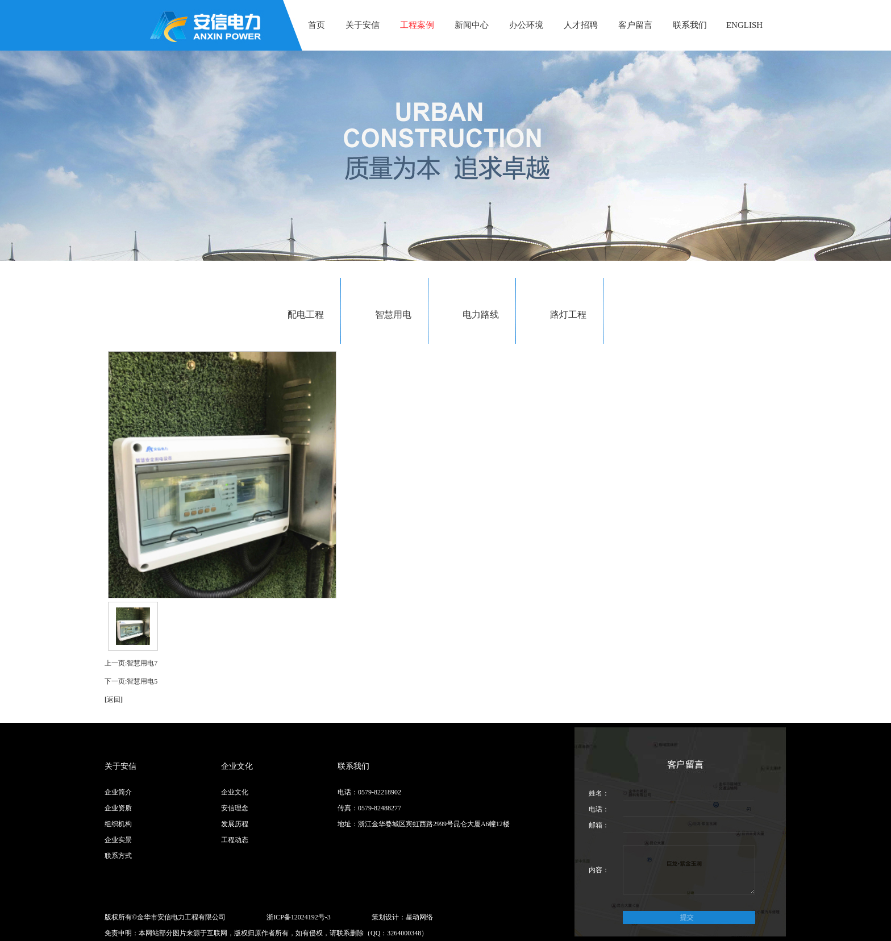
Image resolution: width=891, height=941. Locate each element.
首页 (316, 25)
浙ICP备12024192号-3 (299, 917)
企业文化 (234, 792)
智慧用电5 (142, 681)
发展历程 (234, 824)
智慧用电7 (142, 663)
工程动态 (234, 840)
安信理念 (234, 808)
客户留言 (635, 25)
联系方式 (118, 856)
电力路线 (481, 314)
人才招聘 (581, 25)
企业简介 (118, 792)
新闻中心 (472, 25)
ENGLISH (744, 25)
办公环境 (526, 25)
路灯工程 (568, 314)
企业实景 (118, 840)
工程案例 (417, 25)
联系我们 (690, 25)
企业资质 (118, 808)
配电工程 (306, 314)
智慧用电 (393, 314)
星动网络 (419, 917)
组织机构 (118, 824)
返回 (113, 699)
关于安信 (362, 25)
